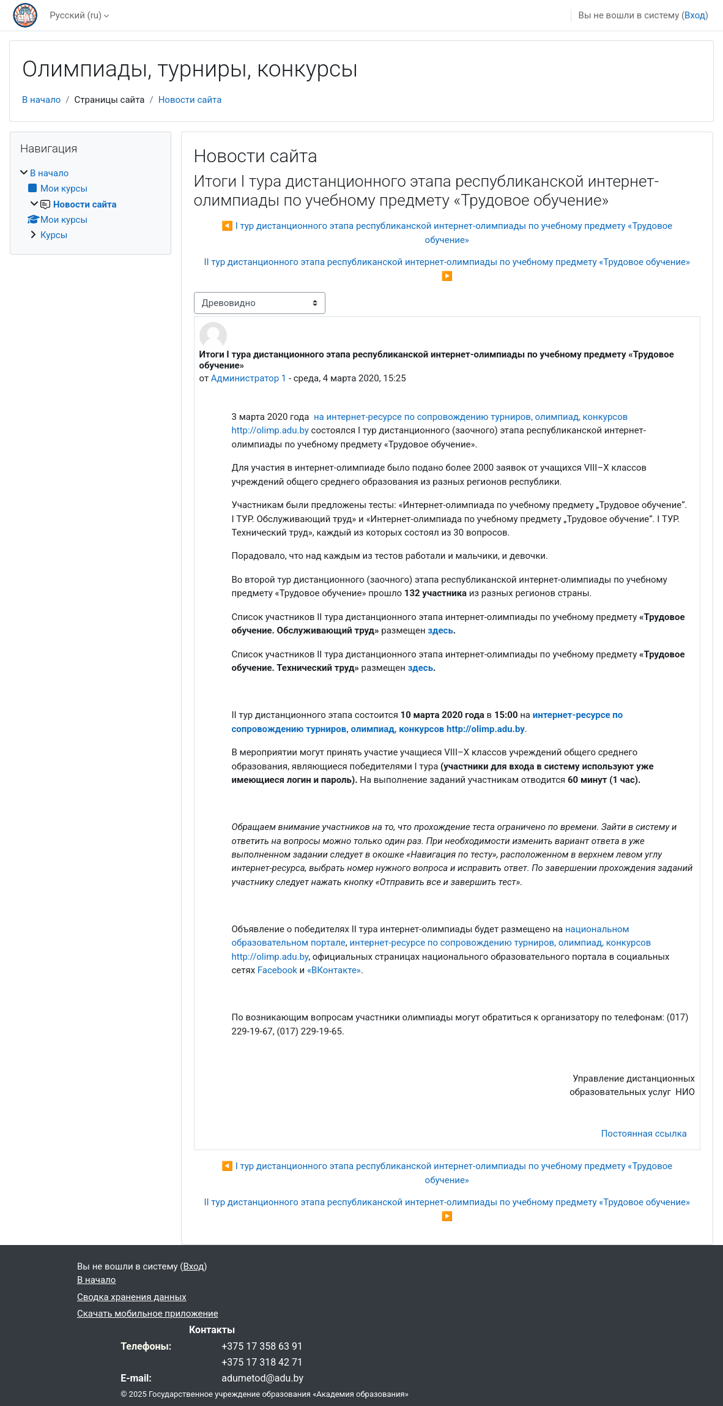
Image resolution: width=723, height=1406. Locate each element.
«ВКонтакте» (334, 970)
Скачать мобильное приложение (147, 1313)
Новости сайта (190, 99)
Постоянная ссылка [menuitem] (644, 1133)
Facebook (277, 970)
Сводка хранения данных (132, 1297)
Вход (694, 15)
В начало (41, 99)
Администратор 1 (248, 378)
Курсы (53, 235)
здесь (440, 630)
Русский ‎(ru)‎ (76, 15)
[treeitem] (90, 204)
